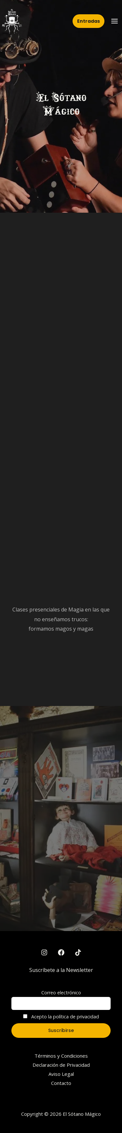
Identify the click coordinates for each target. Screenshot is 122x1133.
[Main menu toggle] (114, 21)
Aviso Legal (61, 1074)
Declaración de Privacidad (61, 1065)
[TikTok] (78, 952)
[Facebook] (61, 952)
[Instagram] (44, 952)
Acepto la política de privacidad (61, 1016)
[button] (88, 21)
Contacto (61, 1083)
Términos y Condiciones (61, 1055)
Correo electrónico (61, 992)
